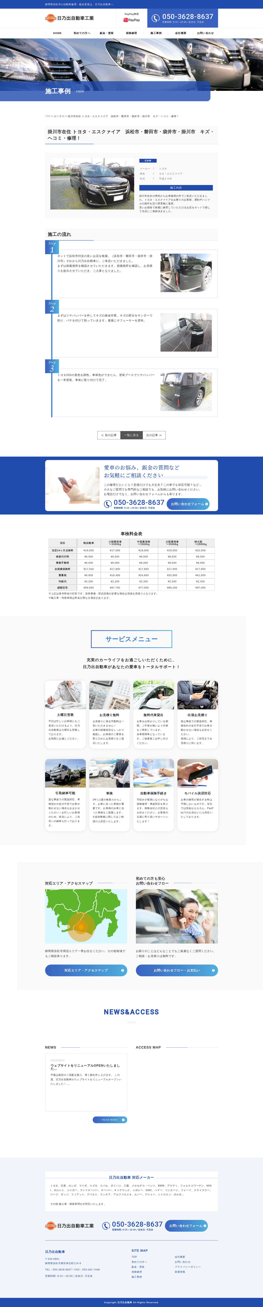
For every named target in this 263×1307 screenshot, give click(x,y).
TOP (134, 1256)
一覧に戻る (131, 435)
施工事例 (137, 1276)
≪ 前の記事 (109, 435)
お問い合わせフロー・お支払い (177, 970)
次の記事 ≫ (154, 435)
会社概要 (180, 1256)
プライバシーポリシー (188, 1266)
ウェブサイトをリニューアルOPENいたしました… (85, 1067)
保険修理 (137, 1271)
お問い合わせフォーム (188, 504)
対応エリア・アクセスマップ (86, 970)
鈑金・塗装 (138, 1266)
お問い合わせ (183, 1261)
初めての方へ (139, 1261)
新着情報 (180, 1271)
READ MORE (110, 1120)
